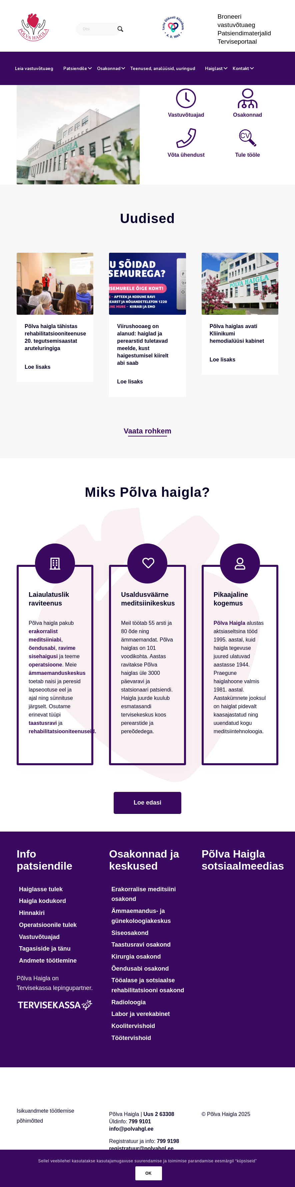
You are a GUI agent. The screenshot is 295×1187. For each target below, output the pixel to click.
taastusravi (43, 723)
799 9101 (140, 1121)
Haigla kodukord (42, 901)
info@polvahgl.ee (131, 1129)
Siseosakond (129, 933)
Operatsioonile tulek (48, 925)
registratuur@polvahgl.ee (141, 1148)
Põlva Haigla (229, 623)
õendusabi (42, 648)
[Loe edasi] (147, 803)
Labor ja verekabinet (140, 1014)
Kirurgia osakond (136, 956)
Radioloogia (128, 1002)
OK (148, 1173)
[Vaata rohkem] (147, 430)
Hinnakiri (32, 913)
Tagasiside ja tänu (45, 948)
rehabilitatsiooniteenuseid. (62, 731)
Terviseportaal (237, 41)
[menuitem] (244, 20)
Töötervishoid (131, 1038)
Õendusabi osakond (140, 968)
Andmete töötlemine (48, 960)
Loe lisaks (37, 367)
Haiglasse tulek (41, 889)
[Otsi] (98, 29)
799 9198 (168, 1141)
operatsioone (45, 665)
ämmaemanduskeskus (57, 673)
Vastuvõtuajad (39, 937)
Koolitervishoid (133, 1026)
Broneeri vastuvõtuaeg (236, 20)
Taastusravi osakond (141, 944)
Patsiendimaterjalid (244, 33)
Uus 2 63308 (158, 1114)
